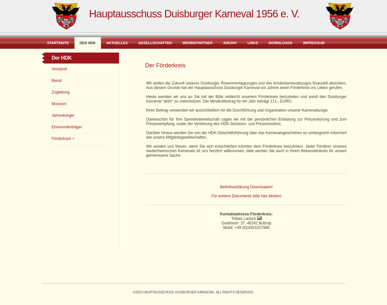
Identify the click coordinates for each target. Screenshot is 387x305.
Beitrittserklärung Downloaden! (246, 187)
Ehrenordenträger (67, 127)
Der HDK (88, 43)
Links (252, 43)
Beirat (57, 80)
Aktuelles (117, 43)
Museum (59, 104)
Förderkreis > (63, 138)
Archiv (230, 43)
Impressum (313, 43)
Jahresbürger (63, 115)
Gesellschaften (155, 43)
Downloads (280, 43)
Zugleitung (61, 92)
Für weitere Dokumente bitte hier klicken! (246, 196)
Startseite (58, 43)
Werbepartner (198, 43)
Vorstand (59, 69)
